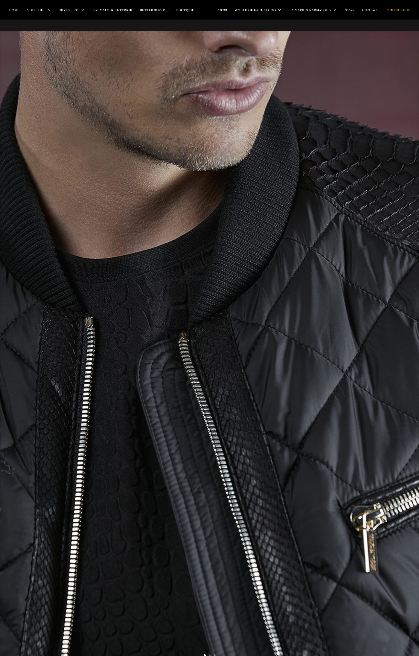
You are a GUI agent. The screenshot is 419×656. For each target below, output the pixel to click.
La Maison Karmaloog (331, 10)
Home (17, 10)
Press (243, 10)
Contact (391, 10)
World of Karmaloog (276, 10)
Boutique (188, 10)
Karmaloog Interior (115, 10)
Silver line (72, 10)
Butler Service (157, 10)
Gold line (39, 10)
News (371, 10)
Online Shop (209, 21)
